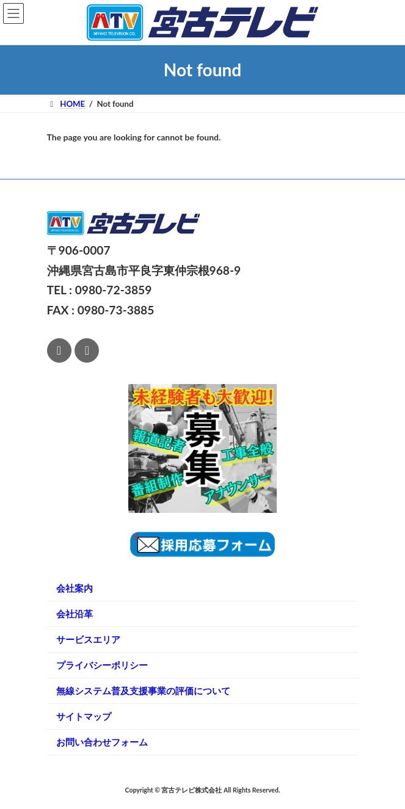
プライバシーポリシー (102, 664)
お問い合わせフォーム (102, 741)
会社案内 (74, 587)
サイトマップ (83, 716)
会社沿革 (74, 613)
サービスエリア (88, 639)
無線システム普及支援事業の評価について (143, 690)
